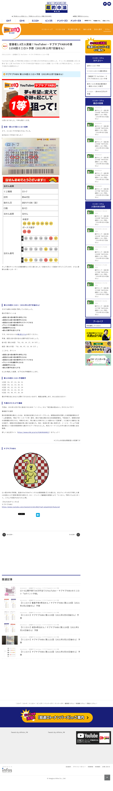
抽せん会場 (87, 29)
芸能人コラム (91, 703)
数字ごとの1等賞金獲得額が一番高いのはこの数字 (97, 85)
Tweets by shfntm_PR (19, 732)
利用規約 (97, 767)
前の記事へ (7, 534)
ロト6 (25, 703)
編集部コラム (69, 703)
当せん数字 (98, 29)
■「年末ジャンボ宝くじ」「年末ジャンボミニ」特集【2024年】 (32, 16)
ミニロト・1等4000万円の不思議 (97, 92)
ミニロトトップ (47, 29)
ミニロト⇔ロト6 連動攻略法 (97, 71)
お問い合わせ (106, 767)
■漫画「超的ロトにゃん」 (81, 16)
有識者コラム (80, 703)
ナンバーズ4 (59, 703)
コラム (107, 29)
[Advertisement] (41, 555)
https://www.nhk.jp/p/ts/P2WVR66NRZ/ (33, 432)
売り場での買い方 (74, 29)
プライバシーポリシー (79, 767)
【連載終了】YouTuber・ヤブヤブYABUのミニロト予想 (97, 77)
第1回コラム (22, 334)
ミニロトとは (60, 29)
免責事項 (90, 767)
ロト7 (19, 703)
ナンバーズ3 (48, 703)
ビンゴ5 (39, 703)
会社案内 (68, 767)
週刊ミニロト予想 (93, 66)
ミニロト (32, 703)
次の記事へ (74, 534)
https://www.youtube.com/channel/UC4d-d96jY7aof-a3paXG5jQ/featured (31, 507)
